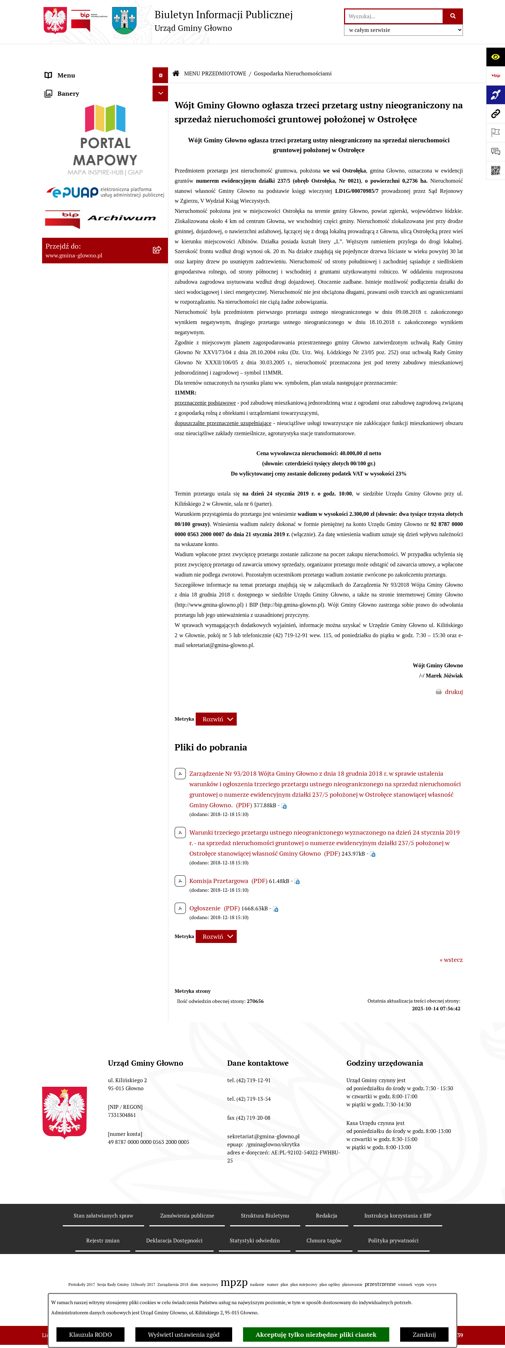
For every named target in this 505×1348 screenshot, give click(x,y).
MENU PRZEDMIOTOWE (215, 52)
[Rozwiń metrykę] (216, 698)
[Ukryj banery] (160, 751)
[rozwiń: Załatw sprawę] (162, 126)
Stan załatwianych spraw (103, 1194)
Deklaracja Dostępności (174, 1219)
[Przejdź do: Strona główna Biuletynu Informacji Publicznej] (176, 52)
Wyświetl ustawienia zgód (184, 1334)
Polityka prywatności (393, 1219)
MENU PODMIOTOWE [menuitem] (76, 70)
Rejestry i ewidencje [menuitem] (72, 629)
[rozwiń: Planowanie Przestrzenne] (162, 380)
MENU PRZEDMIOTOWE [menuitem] (79, 86)
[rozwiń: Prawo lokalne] (162, 146)
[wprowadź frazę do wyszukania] (394, 16)
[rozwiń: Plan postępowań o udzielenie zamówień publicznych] (162, 660)
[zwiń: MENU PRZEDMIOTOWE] (162, 86)
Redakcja (326, 1194)
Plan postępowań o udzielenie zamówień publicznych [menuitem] (86, 665)
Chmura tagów (324, 1219)
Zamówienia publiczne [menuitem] (76, 644)
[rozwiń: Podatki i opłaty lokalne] (162, 167)
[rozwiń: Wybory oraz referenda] (162, 207)
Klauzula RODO (90, 1334)
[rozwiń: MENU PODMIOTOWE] (162, 70)
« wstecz (451, 939)
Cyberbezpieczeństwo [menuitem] (75, 717)
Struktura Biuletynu (265, 1194)
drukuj (454, 671)
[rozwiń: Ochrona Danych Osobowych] (162, 461)
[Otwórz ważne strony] (495, 132)
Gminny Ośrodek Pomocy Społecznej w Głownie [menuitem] (96, 690)
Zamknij (424, 1334)
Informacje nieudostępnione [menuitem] (84, 613)
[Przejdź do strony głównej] (167, 20)
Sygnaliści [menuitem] (59, 733)
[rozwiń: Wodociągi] (162, 531)
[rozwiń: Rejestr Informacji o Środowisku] (162, 248)
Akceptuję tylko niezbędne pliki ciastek (316, 1334)
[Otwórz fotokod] (495, 170)
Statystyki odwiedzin (255, 1219)
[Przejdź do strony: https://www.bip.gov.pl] (495, 75)
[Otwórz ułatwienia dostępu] (495, 56)
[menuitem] (105, 106)
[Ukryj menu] (160, 54)
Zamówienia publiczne (187, 1194)
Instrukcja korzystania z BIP (397, 1194)
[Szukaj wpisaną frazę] (453, 16)
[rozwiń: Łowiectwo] (162, 289)
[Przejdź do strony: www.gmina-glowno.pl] (495, 113)
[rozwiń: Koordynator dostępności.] (162, 552)
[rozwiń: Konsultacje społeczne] (162, 511)
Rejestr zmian (103, 1219)
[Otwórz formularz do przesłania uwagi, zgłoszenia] (495, 151)
